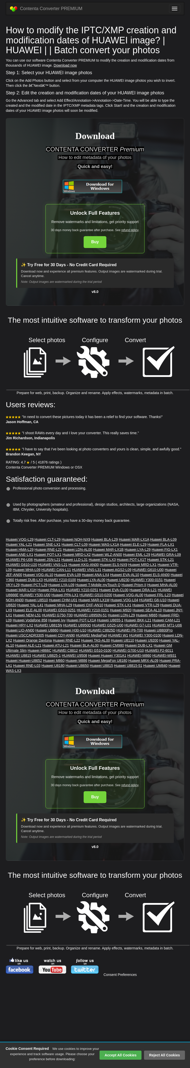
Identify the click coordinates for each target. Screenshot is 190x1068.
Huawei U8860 (47, 630)
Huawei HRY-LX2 (19, 625)
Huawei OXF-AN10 (88, 605)
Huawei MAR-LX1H (21, 590)
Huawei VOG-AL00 (128, 595)
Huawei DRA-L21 (143, 590)
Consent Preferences (120, 975)
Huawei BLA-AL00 (84, 645)
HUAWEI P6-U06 (19, 560)
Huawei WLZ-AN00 (107, 555)
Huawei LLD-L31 (74, 560)
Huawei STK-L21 (160, 560)
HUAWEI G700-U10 (128, 650)
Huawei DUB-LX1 (139, 645)
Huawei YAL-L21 (19, 544)
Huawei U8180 (53, 666)
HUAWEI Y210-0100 (60, 580)
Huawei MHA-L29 (58, 605)
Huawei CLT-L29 (48, 539)
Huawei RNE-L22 (66, 640)
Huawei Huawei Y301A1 (107, 655)
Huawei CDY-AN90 (60, 635)
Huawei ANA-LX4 (95, 575)
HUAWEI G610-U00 (148, 570)
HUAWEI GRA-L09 (166, 555)
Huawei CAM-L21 (166, 620)
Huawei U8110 (122, 640)
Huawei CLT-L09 (75, 544)
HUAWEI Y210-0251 (82, 590)
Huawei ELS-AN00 (155, 575)
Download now (65, 65)
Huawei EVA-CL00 (114, 590)
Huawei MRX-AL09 (143, 661)
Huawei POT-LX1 (47, 555)
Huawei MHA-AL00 (162, 585)
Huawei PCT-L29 (34, 585)
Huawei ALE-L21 (28, 645)
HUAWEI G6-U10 (153, 600)
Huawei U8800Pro (158, 630)
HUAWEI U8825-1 (46, 655)
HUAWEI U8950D (77, 625)
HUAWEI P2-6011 (159, 650)
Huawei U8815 (101, 666)
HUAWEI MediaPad (91, 635)
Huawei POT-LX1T (131, 560)
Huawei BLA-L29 (104, 539)
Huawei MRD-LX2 (76, 555)
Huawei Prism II (134, 585)
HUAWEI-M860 (139, 655)
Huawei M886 (76, 661)
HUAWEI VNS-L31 (86, 570)
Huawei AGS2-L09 (116, 570)
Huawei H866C (39, 650)
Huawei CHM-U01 (63, 600)
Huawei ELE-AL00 (27, 610)
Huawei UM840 (155, 666)
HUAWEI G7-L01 (137, 625)
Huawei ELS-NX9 (113, 565)
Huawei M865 (147, 615)
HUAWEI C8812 (65, 650)
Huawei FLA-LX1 (161, 544)
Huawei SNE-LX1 (47, 544)
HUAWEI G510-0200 (96, 595)
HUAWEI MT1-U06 (167, 625)
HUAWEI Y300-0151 (147, 580)
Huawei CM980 (112, 645)
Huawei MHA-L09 (26, 570)
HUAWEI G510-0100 (95, 650)
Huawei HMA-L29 (20, 549)
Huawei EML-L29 (136, 555)
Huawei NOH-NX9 (76, 539)
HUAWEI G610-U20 (21, 565)
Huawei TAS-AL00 (95, 640)
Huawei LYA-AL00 (91, 580)
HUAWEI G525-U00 (107, 625)
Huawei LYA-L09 (61, 585)
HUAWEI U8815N (48, 625)
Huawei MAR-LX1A (134, 539)
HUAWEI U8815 (18, 655)
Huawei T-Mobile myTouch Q (98, 585)
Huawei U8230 (118, 580)
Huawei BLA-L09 (163, 539)
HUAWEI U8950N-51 (90, 615)
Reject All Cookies (164, 1055)
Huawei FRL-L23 (157, 595)
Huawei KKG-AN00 (83, 565)
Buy (95, 242)
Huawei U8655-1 (110, 620)
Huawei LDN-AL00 (77, 549)
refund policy (129, 230)
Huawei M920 (121, 610)
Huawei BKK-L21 (137, 620)
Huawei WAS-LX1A (104, 544)
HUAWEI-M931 (164, 655)
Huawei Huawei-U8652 (24, 661)
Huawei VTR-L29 (145, 605)
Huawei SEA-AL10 (147, 610)
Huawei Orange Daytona (32, 640)
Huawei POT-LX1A (81, 620)
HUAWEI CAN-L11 (56, 570)
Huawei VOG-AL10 (38, 575)
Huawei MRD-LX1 (142, 565)
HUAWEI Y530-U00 (34, 595)
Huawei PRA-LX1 (51, 590)
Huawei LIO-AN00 (20, 630)
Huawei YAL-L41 (30, 605)
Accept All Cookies (120, 1055)
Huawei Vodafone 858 (30, 620)
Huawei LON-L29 (121, 615)
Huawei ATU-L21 (55, 645)
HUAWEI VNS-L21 (52, 565)
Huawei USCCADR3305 (25, 635)
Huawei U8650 (77, 666)
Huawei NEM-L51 (27, 615)
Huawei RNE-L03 (26, 666)
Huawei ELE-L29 (133, 544)
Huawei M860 (54, 661)
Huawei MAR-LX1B (108, 549)
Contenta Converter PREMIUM (46, 9)
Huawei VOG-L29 (20, 539)
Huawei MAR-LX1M (93, 600)
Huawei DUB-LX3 (29, 580)
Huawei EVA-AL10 (124, 575)
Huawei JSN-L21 (47, 560)
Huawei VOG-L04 (124, 600)
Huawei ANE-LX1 (19, 555)
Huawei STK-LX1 (117, 605)
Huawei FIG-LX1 (165, 549)
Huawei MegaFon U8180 (107, 661)
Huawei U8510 (36, 600)
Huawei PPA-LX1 (65, 595)
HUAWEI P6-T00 (129, 630)
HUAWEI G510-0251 (59, 610)
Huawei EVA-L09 (67, 575)
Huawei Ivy (56, 620)
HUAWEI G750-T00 (57, 615)
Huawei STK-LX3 (102, 560)
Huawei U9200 (146, 640)
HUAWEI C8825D (101, 630)
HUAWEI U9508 (74, 655)
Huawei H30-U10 (72, 630)
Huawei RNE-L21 (48, 549)
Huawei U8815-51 (128, 666)
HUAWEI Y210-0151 (93, 610)
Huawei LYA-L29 (138, 549)
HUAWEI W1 (118, 635)
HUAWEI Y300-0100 (145, 635)
